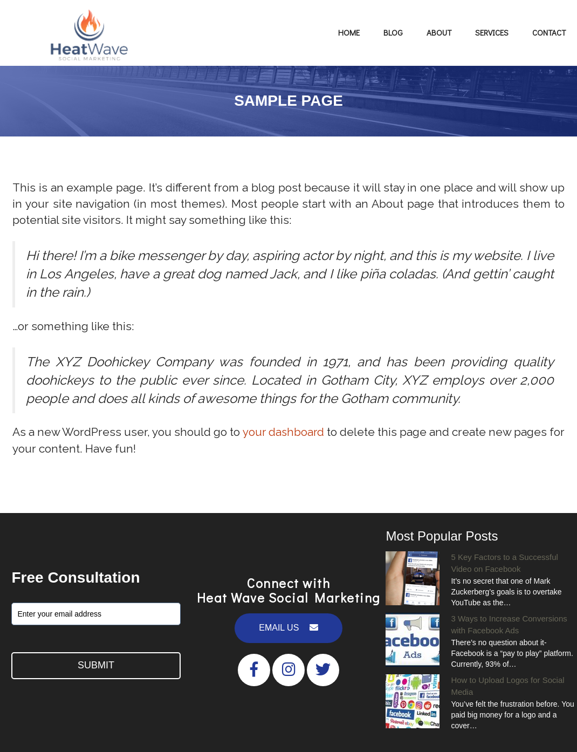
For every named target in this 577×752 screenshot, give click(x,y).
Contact (549, 32)
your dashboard (293, 432)
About (439, 32)
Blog (393, 32)
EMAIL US (288, 627)
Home (349, 32)
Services (492, 32)
